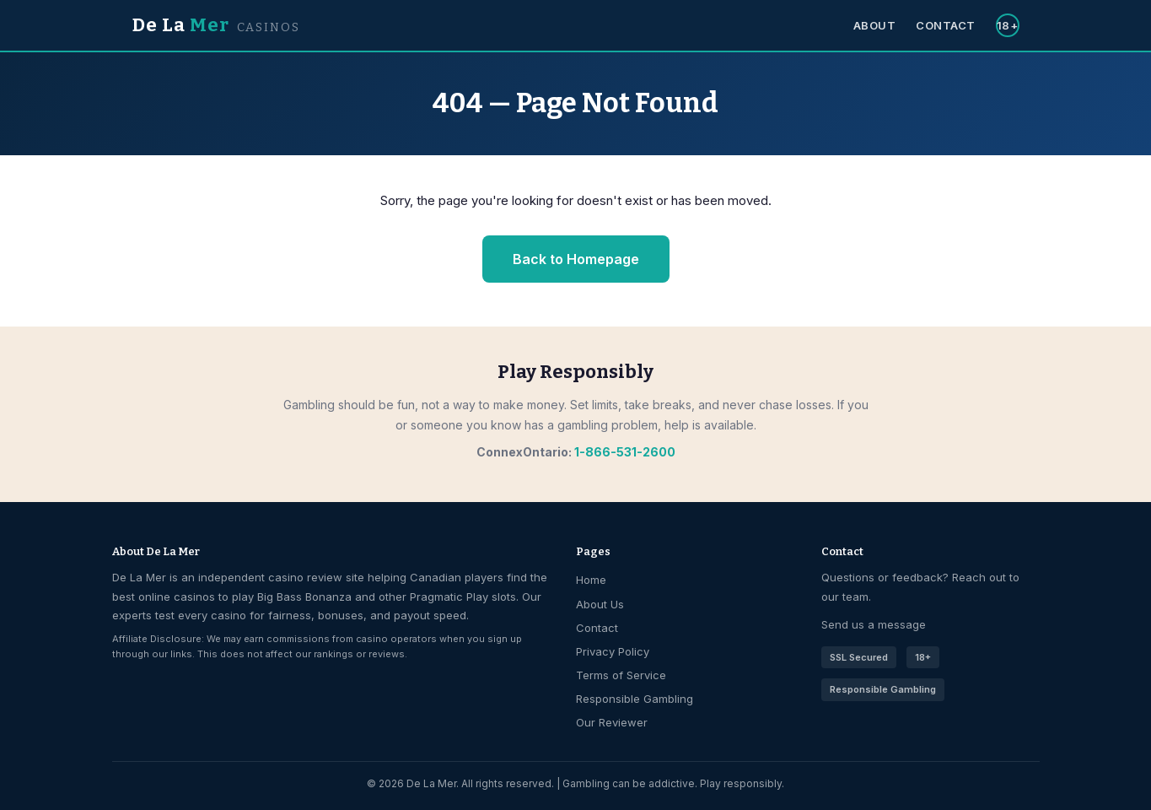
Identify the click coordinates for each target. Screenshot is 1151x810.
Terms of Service (621, 675)
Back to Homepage (576, 259)
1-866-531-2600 (624, 452)
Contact (946, 25)
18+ (1008, 25)
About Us (600, 604)
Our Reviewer (612, 722)
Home (591, 579)
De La (216, 25)
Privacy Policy (612, 651)
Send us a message (873, 624)
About (874, 25)
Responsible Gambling (634, 698)
